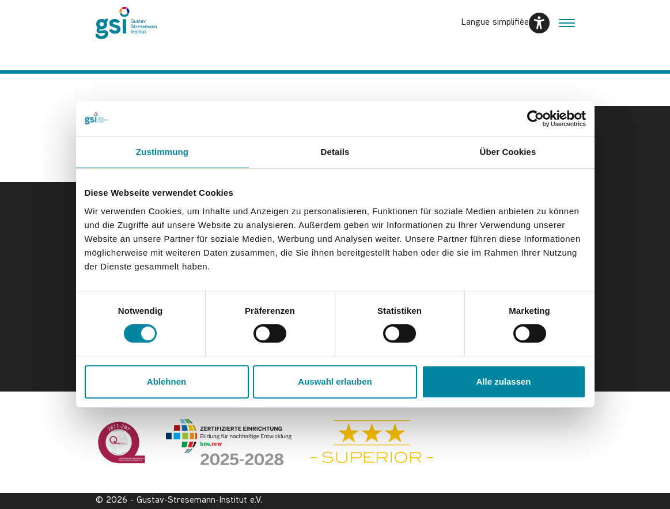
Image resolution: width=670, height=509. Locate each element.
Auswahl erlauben (335, 381)
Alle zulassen (503, 381)
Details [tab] (335, 152)
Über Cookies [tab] (508, 152)
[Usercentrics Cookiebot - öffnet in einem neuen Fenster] (535, 118)
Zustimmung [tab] (162, 152)
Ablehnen (166, 381)
